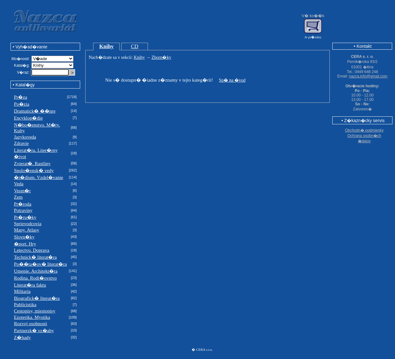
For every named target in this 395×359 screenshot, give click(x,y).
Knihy (106, 46)
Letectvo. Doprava (31, 250)
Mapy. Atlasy (26, 229)
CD (134, 46)
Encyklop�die (28, 118)
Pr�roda (22, 204)
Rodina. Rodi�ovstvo (35, 278)
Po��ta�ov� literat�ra (40, 264)
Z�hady (22, 337)
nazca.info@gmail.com (368, 76)
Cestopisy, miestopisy (34, 310)
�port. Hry (25, 243)
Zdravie (21, 143)
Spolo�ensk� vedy (34, 170)
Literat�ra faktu (30, 285)
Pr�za (20, 97)
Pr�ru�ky (25, 217)
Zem (18, 197)
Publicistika (25, 304)
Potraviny (23, 210)
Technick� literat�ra (35, 257)
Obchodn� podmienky (364, 130)
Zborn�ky (161, 57)
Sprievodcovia (27, 223)
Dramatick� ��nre (34, 111)
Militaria (22, 291)
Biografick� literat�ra (37, 298)
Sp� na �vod (232, 80)
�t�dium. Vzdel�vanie (38, 177)
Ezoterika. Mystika (32, 317)
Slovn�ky (24, 236)
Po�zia (21, 104)
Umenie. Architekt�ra (35, 271)
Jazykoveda (25, 136)
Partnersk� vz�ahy (34, 330)
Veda (18, 183)
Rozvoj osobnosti (30, 323)
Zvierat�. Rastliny (32, 163)
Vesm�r (22, 190)
